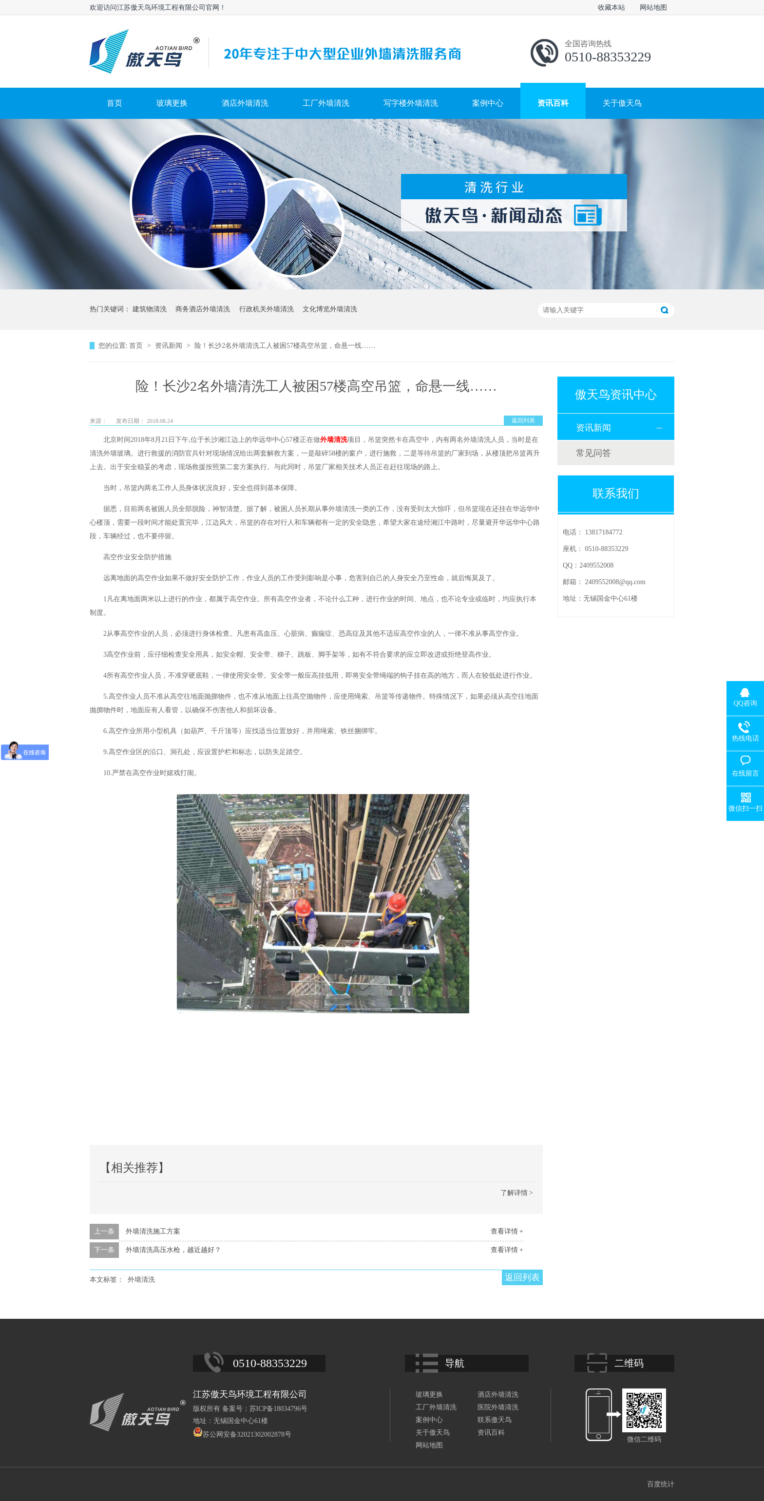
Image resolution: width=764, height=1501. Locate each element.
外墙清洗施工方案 (153, 1231)
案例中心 (487, 103)
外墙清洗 (333, 439)
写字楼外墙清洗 (410, 103)
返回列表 (523, 420)
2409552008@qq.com (615, 582)
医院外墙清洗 (498, 1407)
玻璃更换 (172, 103)
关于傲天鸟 (622, 103)
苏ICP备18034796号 (278, 1408)
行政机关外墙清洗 (266, 309)
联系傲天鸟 (495, 1420)
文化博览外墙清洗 (330, 309)
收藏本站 (611, 7)
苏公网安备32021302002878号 (242, 1434)
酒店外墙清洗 (245, 103)
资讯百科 (553, 103)
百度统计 (660, 1484)
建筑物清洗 (150, 309)
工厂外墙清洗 (326, 103)
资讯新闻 (169, 345)
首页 (114, 103)
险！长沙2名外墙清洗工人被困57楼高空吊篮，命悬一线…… (284, 345)
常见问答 (593, 453)
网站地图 (653, 7)
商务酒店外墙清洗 (202, 309)
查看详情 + (507, 1231)
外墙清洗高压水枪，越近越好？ (173, 1250)
